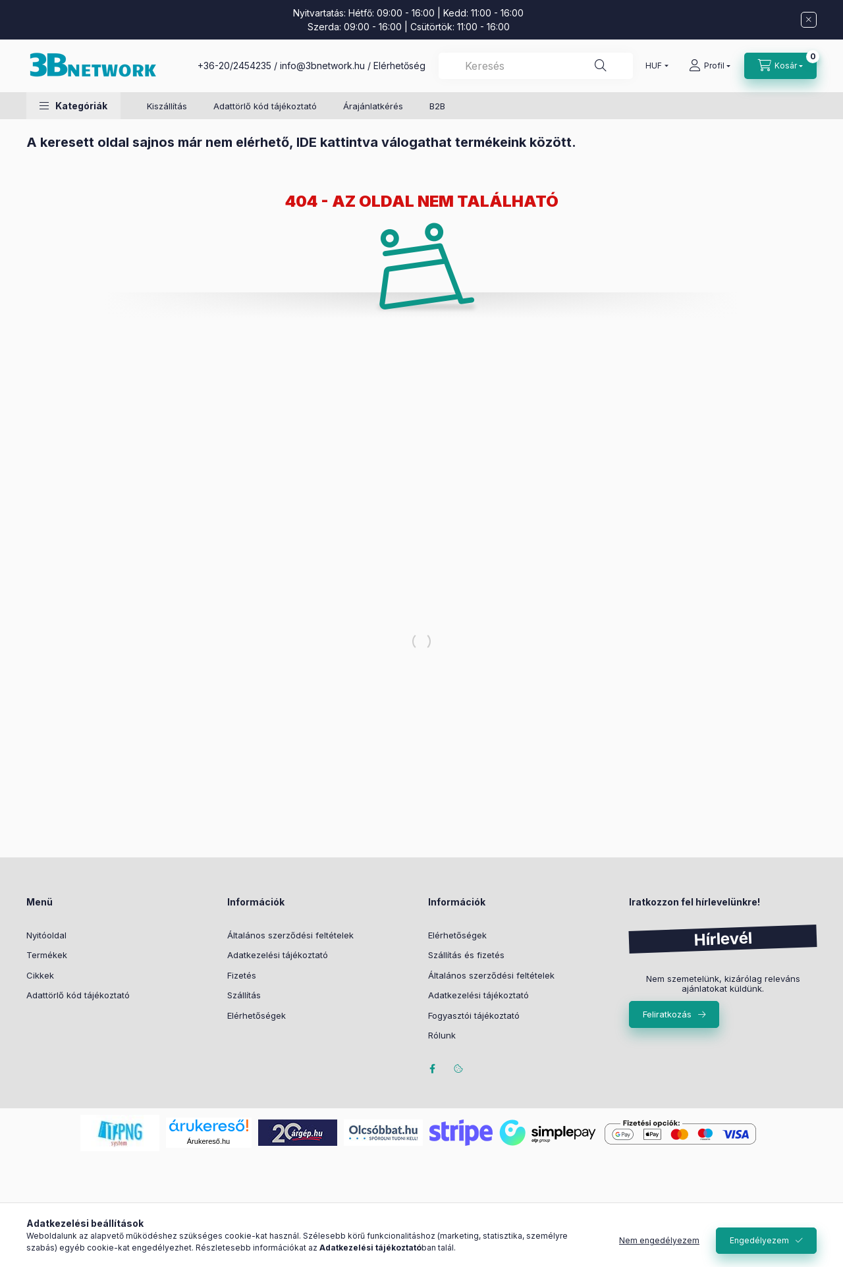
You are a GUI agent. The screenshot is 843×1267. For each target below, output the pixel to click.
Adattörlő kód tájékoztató (265, 106)
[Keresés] (601, 65)
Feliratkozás (667, 1014)
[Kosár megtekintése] (780, 66)
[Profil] (709, 66)
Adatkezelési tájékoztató (277, 955)
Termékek (46, 955)
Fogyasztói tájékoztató (474, 1015)
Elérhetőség (399, 65)
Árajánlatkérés (373, 106)
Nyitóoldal (46, 935)
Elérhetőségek (256, 1015)
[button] (73, 105)
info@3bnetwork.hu (322, 65)
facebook (432, 1069)
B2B (437, 106)
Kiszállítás (167, 106)
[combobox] (536, 66)
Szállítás (244, 995)
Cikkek (40, 975)
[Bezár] (809, 20)
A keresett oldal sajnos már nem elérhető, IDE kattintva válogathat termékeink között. (301, 142)
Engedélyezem (759, 1240)
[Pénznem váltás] (653, 66)
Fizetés (241, 975)
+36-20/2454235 (234, 65)
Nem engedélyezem (659, 1240)
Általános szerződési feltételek (290, 935)
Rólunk (442, 1035)
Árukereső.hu (208, 1141)
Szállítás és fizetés (466, 955)
